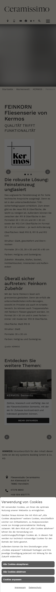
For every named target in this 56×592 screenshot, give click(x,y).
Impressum (20, 587)
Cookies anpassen (12, 579)
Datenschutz (35, 587)
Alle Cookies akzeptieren (15, 564)
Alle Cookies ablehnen (14, 572)
